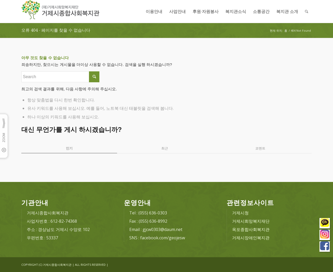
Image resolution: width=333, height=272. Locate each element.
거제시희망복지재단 (251, 221)
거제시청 (240, 213)
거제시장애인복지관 (251, 238)
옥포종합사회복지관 (251, 229)
